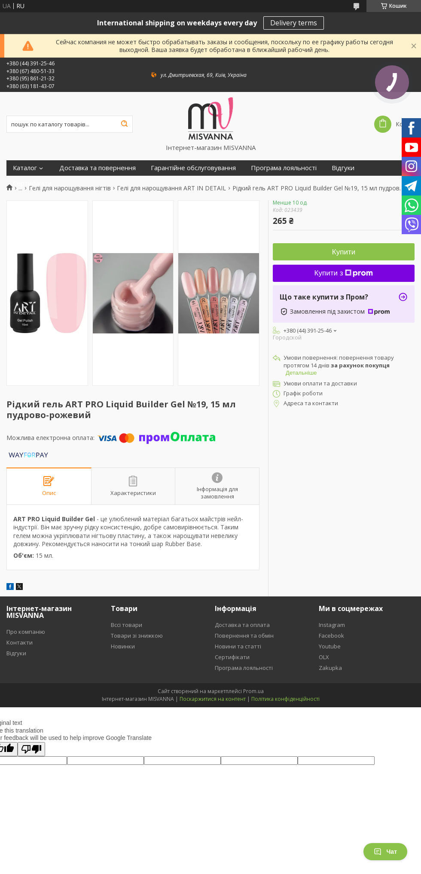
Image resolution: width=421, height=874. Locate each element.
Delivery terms (293, 23)
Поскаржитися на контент (213, 699)
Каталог (25, 168)
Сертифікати (32, 183)
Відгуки (343, 168)
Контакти (19, 642)
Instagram (332, 625)
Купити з (343, 273)
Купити (343, 252)
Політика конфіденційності (285, 699)
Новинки (123, 646)
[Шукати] (124, 124)
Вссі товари (126, 625)
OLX (324, 657)
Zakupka (330, 668)
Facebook (331, 635)
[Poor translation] (31, 749)
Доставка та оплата (242, 625)
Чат (385, 852)
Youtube (330, 646)
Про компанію (25, 632)
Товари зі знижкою (137, 635)
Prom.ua (253, 691)
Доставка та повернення (97, 168)
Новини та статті (238, 646)
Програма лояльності (284, 168)
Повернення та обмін (244, 635)
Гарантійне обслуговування (193, 168)
